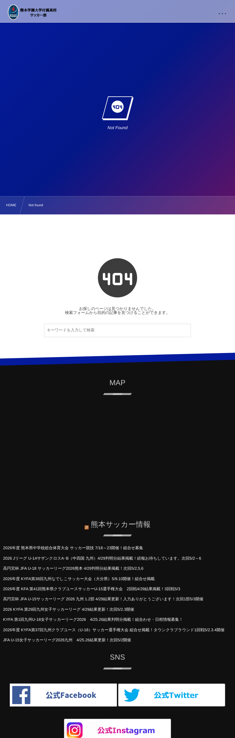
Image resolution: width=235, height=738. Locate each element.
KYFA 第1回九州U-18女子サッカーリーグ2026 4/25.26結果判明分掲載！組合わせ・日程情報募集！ (93, 619)
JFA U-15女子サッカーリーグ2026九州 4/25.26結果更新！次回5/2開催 (67, 640)
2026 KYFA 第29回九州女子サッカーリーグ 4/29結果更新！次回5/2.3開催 (68, 609)
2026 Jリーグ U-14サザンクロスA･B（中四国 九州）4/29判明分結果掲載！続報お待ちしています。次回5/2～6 (102, 558)
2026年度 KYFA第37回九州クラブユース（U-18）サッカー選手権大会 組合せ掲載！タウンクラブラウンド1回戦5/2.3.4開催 (114, 630)
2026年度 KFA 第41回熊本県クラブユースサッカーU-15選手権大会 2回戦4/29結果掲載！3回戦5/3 (91, 589)
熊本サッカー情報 (121, 521)
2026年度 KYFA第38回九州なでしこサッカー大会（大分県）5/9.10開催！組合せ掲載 (79, 578)
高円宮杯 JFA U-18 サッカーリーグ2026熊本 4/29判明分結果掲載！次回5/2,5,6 (73, 568)
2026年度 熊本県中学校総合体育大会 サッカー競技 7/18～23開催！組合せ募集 (73, 548)
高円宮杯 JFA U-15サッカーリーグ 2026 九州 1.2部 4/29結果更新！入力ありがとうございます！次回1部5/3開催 (103, 599)
